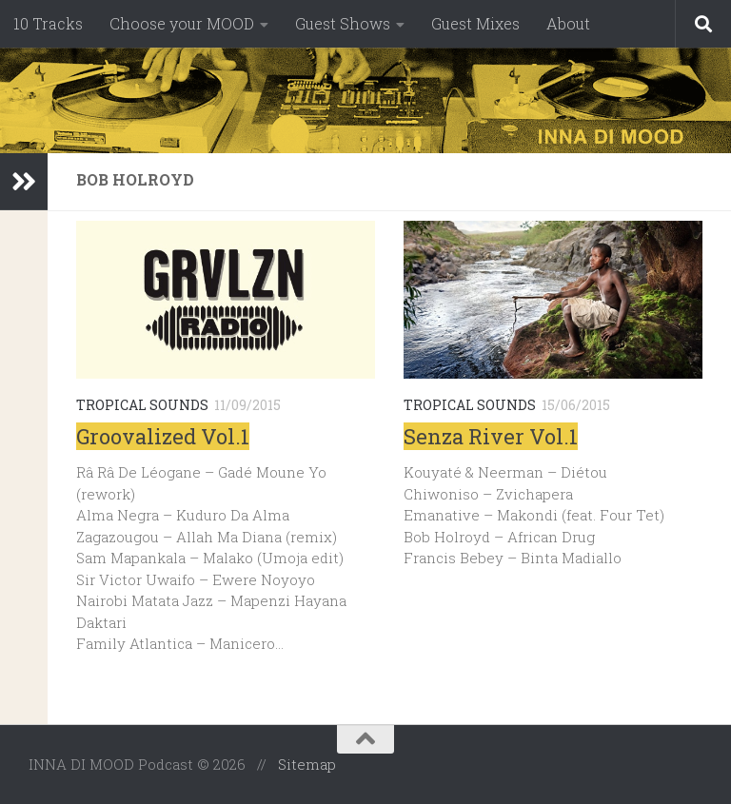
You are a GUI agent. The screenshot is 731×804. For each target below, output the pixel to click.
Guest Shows (342, 23)
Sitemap (307, 764)
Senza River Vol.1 (491, 436)
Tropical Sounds (142, 405)
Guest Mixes (475, 23)
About (568, 23)
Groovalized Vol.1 (162, 436)
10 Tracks (48, 23)
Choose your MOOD (181, 23)
